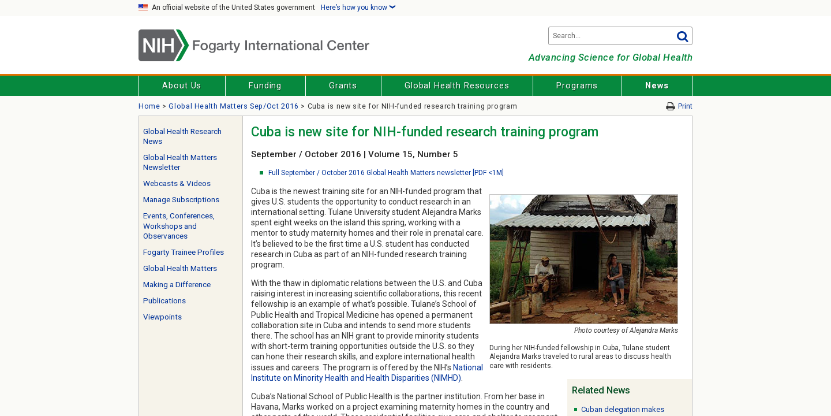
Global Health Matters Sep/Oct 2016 (233, 106)
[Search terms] (620, 35)
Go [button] (682, 35)
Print (685, 106)
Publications (164, 300)
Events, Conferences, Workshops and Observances (179, 225)
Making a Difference (177, 284)
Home (149, 106)
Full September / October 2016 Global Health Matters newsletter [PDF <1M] (386, 173)
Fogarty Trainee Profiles (183, 252)
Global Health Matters (180, 268)
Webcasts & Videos (177, 183)
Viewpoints (162, 317)
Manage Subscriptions (181, 199)
